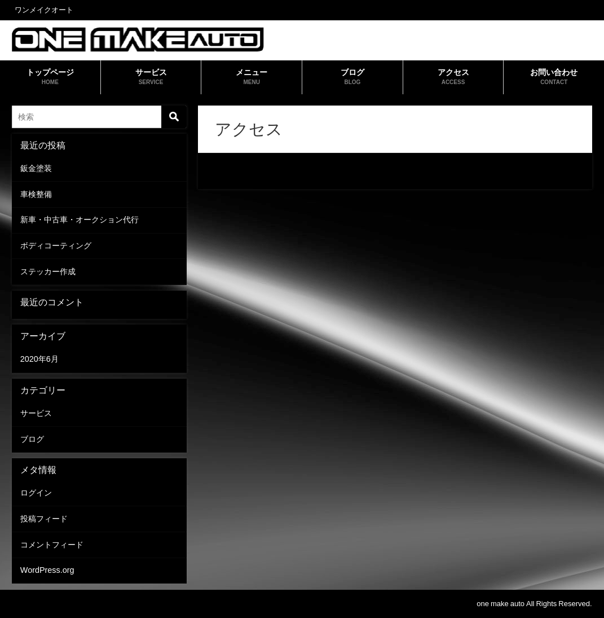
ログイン (36, 493)
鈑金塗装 (36, 168)
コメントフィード (51, 545)
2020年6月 (39, 359)
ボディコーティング (55, 245)
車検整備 (36, 194)
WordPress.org (47, 570)
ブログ (32, 439)
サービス (36, 413)
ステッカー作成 (48, 271)
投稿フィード (44, 519)
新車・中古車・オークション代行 (79, 219)
